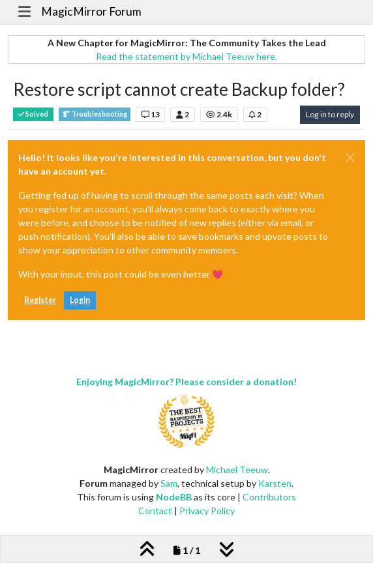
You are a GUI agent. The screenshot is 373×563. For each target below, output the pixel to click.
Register (40, 300)
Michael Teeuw (237, 469)
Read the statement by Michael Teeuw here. (186, 56)
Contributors (269, 496)
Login (80, 300)
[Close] (350, 157)
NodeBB (174, 496)
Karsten (274, 483)
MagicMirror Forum (91, 11)
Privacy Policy (207, 510)
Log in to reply (330, 114)
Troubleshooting (94, 114)
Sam (168, 483)
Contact (155, 510)
